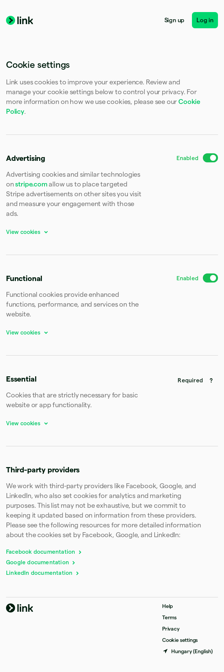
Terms (169, 617)
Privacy (171, 628)
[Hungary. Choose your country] (187, 651)
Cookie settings (180, 640)
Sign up (174, 20)
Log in (204, 20)
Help (167, 606)
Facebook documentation (44, 551)
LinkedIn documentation (43, 573)
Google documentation (41, 562)
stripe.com (31, 184)
